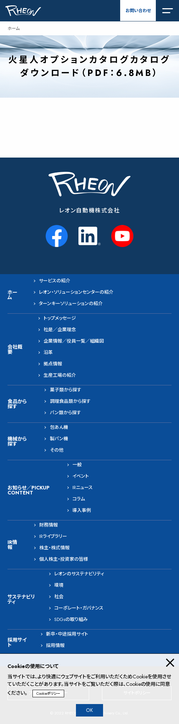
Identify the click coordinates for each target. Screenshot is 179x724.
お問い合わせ (138, 10)
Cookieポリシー (48, 693)
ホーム (13, 28)
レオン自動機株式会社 (89, 210)
